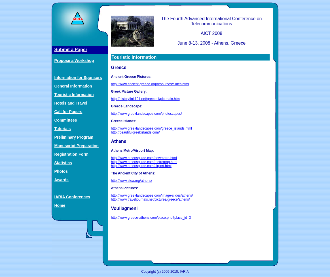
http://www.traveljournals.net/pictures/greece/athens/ (150, 199)
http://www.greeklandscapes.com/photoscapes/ (146, 114)
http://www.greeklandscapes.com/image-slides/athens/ (152, 195)
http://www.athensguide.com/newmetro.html (144, 158)
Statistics (63, 163)
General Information (73, 86)
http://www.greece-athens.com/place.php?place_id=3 (151, 218)
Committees (65, 120)
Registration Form (71, 154)
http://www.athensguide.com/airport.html (141, 166)
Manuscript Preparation (76, 145)
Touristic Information (74, 94)
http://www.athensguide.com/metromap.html (144, 162)
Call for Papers (68, 111)
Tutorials (62, 128)
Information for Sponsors (78, 77)
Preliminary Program (74, 137)
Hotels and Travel (70, 103)
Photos (61, 171)
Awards (61, 180)
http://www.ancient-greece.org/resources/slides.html (150, 84)
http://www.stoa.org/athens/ (131, 181)
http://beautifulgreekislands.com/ (135, 132)
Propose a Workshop (74, 60)
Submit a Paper (70, 49)
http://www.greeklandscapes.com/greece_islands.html (151, 128)
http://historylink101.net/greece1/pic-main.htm (145, 99)
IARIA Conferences (72, 197)
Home (59, 205)
